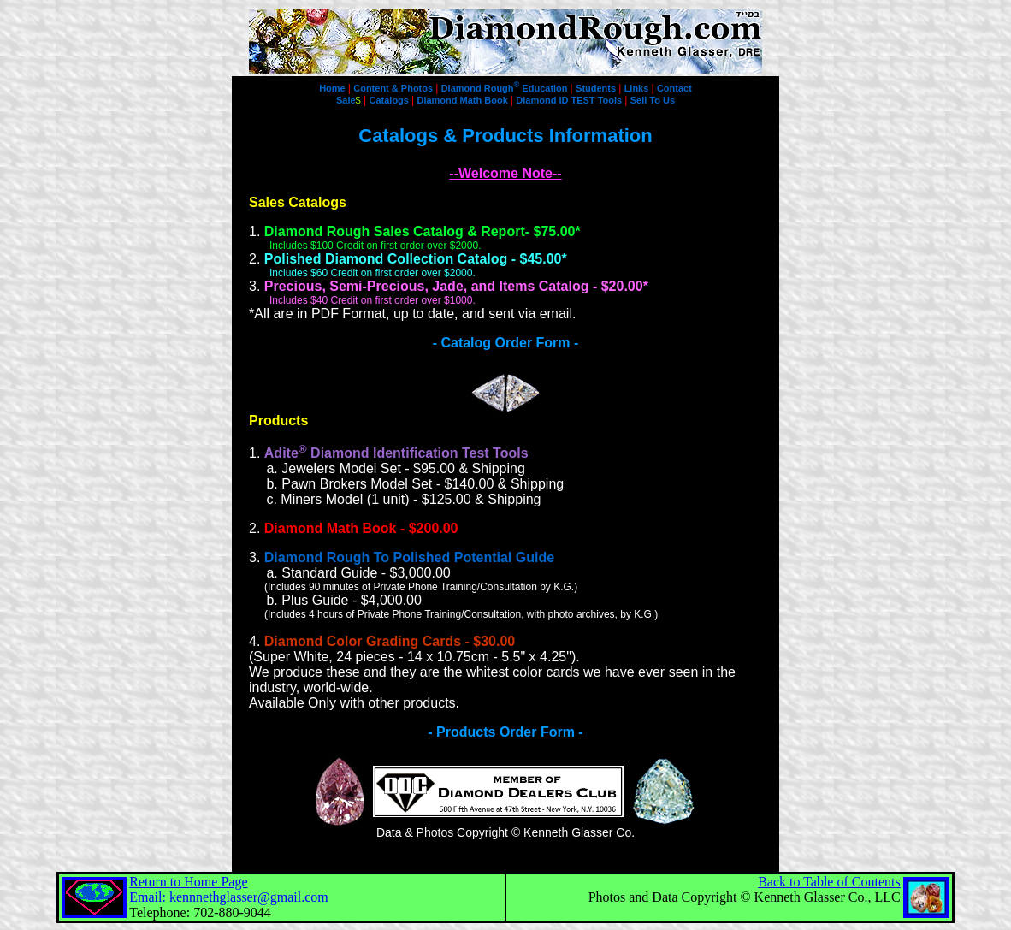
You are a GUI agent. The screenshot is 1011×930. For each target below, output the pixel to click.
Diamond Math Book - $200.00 (361, 528)
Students (597, 88)
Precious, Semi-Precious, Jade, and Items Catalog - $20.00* (456, 286)
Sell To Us (652, 100)
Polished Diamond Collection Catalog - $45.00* (415, 259)
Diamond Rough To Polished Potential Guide (409, 557)
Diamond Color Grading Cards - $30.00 (389, 641)
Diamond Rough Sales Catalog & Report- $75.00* (422, 231)
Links (638, 88)
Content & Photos (394, 88)
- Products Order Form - (505, 732)
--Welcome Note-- (505, 173)
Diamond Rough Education (506, 88)
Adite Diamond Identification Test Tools (396, 453)
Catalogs (391, 100)
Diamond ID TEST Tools (570, 100)
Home (333, 88)
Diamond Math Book (463, 100)
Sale (348, 100)
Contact (674, 88)
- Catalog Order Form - (506, 342)
